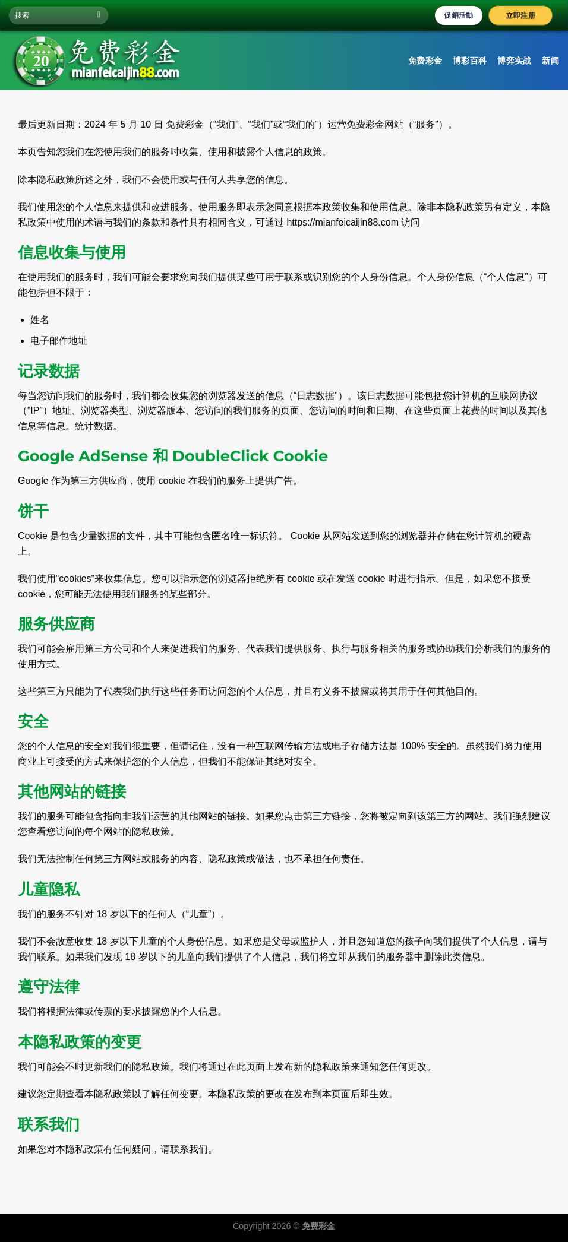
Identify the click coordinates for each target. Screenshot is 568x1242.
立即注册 (521, 15)
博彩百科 (470, 60)
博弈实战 (514, 60)
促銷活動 (458, 15)
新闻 (550, 60)
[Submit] (99, 15)
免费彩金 (425, 60)
